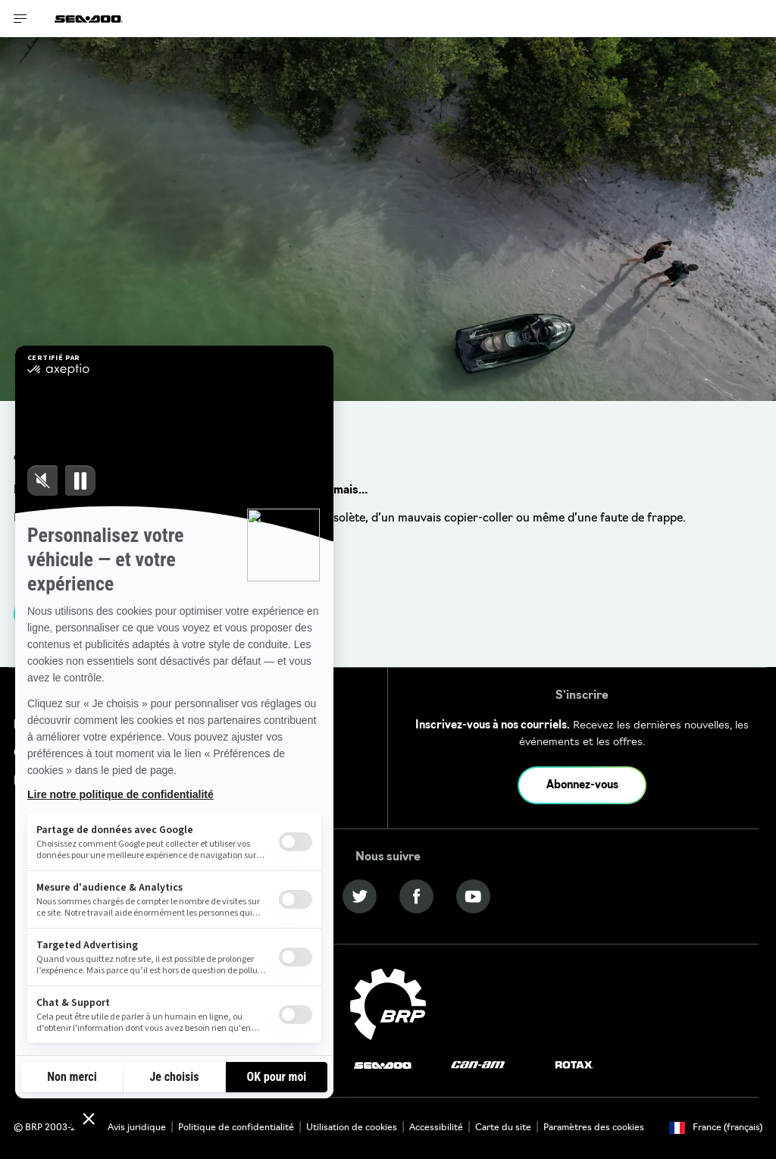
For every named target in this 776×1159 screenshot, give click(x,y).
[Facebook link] (416, 896)
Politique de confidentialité (236, 1127)
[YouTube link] (473, 896)
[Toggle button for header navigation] (20, 18)
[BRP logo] (388, 1004)
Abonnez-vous (582, 785)
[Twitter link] (360, 896)
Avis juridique (137, 1127)
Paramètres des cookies (593, 1127)
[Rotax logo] (574, 1065)
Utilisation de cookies (351, 1127)
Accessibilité (436, 1127)
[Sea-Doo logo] (88, 18)
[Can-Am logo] (478, 1065)
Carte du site (503, 1127)
